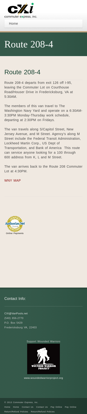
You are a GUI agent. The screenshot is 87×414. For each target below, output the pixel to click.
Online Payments (15, 233)
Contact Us (27, 407)
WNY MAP (12, 180)
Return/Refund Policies (16, 412)
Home (7, 407)
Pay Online (56, 407)
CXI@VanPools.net (16, 313)
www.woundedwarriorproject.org (43, 378)
